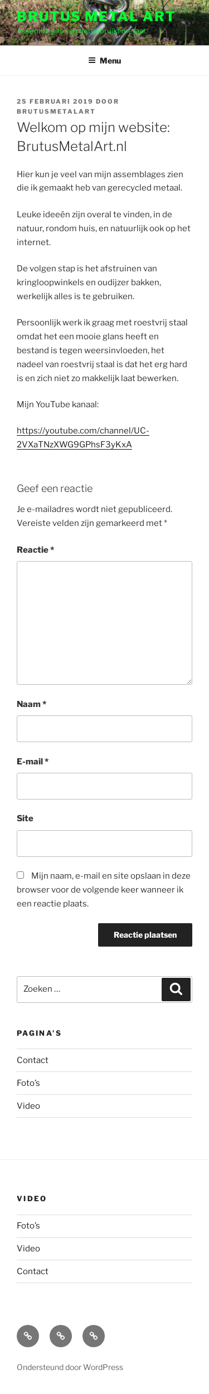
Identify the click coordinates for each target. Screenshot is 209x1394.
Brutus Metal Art (96, 16)
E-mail (32, 762)
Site (25, 818)
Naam (31, 704)
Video (28, 1106)
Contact (32, 1060)
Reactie (35, 550)
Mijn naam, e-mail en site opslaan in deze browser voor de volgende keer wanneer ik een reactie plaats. (104, 890)
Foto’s (28, 1083)
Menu (104, 60)
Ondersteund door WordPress (70, 1367)
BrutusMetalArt (56, 111)
